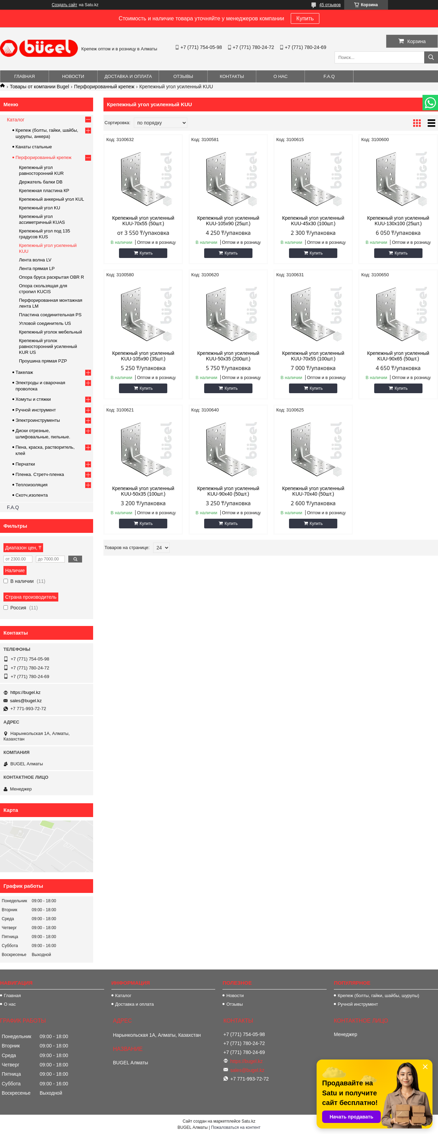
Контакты (232, 76)
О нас (280, 76)
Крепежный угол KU (39, 207)
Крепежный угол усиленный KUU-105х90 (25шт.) (228, 220)
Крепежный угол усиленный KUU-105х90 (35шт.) (143, 355)
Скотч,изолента (32, 495)
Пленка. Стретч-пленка (40, 474)
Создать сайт (64, 4)
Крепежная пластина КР (44, 190)
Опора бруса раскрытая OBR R (51, 277)
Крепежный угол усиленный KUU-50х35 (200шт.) (228, 355)
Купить (305, 18)
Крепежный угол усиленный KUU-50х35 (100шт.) (143, 491)
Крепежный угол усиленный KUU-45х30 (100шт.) (313, 220)
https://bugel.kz (25, 692)
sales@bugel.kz (26, 700)
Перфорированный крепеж (104, 86)
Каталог (15, 119)
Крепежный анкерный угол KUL (51, 199)
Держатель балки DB (40, 182)
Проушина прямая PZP (43, 361)
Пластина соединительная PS (50, 314)
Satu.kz (248, 1121)
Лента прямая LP (36, 268)
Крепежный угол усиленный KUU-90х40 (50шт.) (228, 491)
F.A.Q (329, 76)
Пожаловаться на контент (235, 1127)
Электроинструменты (38, 420)
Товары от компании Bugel (39, 86)
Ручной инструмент (36, 409)
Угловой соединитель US (45, 323)
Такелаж (24, 372)
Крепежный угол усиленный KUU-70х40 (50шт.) (313, 491)
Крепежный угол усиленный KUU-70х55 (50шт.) (143, 220)
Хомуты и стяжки (33, 399)
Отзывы (183, 76)
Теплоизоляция (32, 484)
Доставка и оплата (128, 76)
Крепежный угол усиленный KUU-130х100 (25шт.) (398, 220)
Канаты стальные (34, 146)
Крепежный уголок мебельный (50, 332)
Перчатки (25, 464)
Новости (73, 76)
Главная (24, 76)
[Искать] (431, 57)
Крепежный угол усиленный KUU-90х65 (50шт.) (398, 355)
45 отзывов (330, 4)
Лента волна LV (35, 259)
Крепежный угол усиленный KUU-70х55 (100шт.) (313, 355)
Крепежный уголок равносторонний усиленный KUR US (48, 346)
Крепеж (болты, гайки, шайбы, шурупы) (378, 995)
